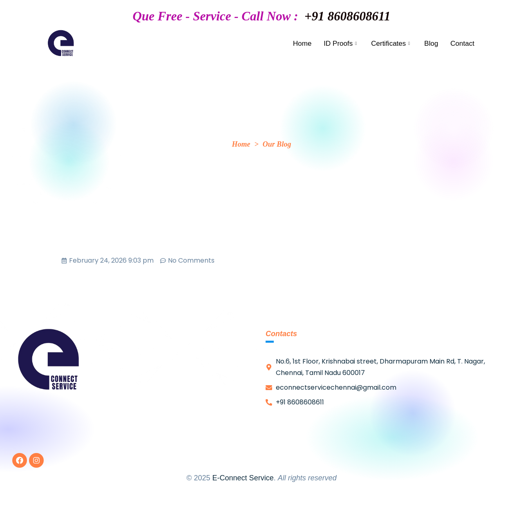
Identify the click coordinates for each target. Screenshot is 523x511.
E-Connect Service (243, 478)
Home (302, 43)
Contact (462, 43)
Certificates (391, 43)
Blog (431, 43)
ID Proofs (341, 43)
